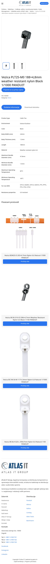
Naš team (4, 513)
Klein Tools (30, 516)
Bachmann (30, 521)
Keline (28, 508)
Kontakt (4, 523)
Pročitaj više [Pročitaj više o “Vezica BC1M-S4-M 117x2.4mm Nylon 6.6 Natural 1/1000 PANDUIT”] (25, 386)
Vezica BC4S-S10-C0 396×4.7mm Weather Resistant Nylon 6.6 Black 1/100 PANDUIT (25, 318)
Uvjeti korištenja (19, 561)
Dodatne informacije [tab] (11, 107)
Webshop (11, 9)
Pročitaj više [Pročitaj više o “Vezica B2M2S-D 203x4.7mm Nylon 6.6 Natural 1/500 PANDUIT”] (25, 261)
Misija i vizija (5, 520)
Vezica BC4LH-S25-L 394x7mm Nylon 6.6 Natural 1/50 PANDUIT (25, 443)
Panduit (29, 500)
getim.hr (34, 559)
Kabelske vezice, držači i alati (19, 11)
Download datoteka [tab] (32, 107)
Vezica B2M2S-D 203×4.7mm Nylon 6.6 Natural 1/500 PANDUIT (24, 256)
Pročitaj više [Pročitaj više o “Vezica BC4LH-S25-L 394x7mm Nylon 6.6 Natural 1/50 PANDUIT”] (25, 448)
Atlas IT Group (6, 517)
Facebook (4, 546)
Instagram (5, 550)
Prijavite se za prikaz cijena (13, 90)
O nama (4, 504)
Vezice (32, 11)
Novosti (4, 507)
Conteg (28, 512)
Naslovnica (5, 500)
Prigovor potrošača (30, 561)
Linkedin (4, 554)
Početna (3, 9)
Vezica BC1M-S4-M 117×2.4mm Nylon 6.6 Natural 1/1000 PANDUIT (25, 380)
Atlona (28, 504)
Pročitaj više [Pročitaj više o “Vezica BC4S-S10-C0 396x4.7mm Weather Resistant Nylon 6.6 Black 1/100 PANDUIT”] (25, 323)
